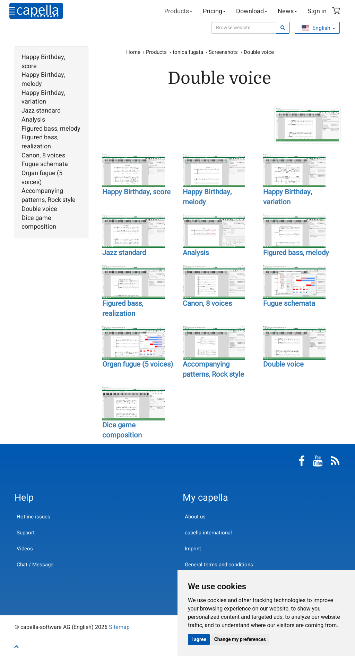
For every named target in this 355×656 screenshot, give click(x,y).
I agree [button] (198, 639)
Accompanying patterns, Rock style (48, 195)
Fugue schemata (44, 164)
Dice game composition (38, 222)
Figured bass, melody (50, 128)
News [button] (287, 11)
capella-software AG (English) (36, 11)
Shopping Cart (337, 11)
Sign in (317, 11)
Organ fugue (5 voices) (41, 178)
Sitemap (119, 627)
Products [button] (178, 11)
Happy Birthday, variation (43, 97)
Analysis (33, 119)
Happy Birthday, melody (43, 79)
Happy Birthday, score (43, 62)
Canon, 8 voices (43, 155)
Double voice (39, 209)
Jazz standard (41, 110)
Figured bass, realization (40, 142)
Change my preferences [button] (240, 639)
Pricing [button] (214, 11)
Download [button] (251, 11)
